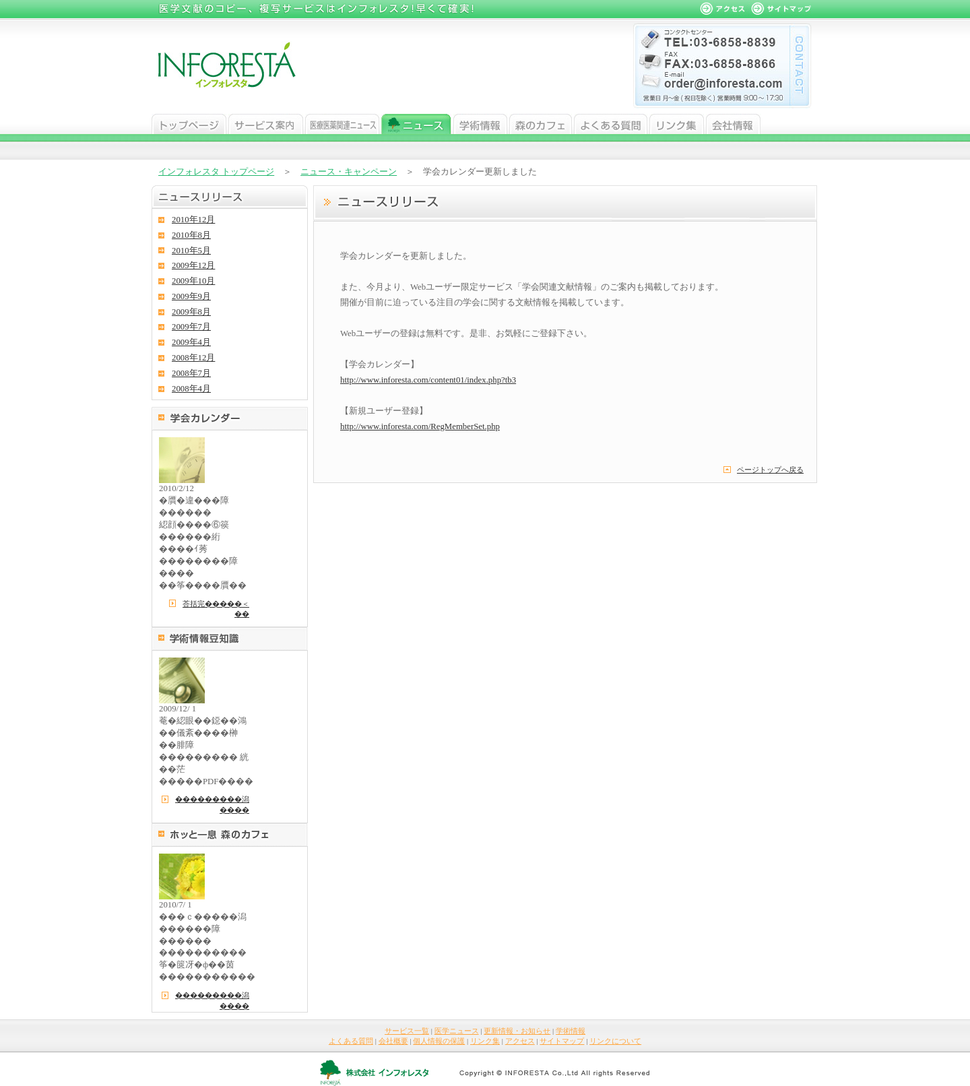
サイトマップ (562, 1041)
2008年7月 (191, 373)
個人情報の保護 (439, 1041)
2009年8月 (191, 312)
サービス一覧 (407, 1031)
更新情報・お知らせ (517, 1031)
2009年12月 (193, 265)
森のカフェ (540, 124)
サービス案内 (265, 124)
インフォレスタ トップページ (216, 172)
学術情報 (480, 124)
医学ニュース (342, 124)
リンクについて (615, 1041)
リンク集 (676, 124)
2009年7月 (191, 326)
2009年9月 (191, 296)
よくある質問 (610, 124)
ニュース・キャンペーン (348, 172)
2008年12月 (193, 357)
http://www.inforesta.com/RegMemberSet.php (420, 426)
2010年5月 (191, 250)
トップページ (189, 124)
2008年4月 (191, 388)
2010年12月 (193, 219)
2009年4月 (191, 342)
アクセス (520, 1041)
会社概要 (393, 1041)
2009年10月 (193, 281)
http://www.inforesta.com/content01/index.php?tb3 (428, 380)
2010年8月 (191, 235)
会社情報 (733, 124)
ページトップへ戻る (770, 470)
